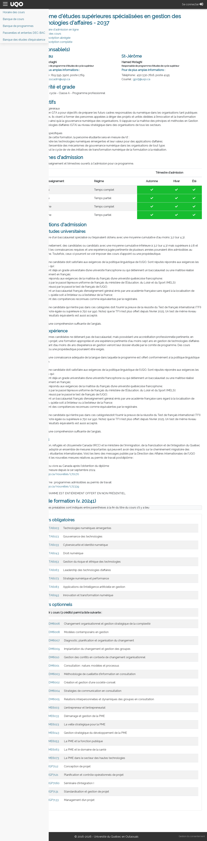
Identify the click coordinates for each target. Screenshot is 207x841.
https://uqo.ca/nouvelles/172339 (75, 503)
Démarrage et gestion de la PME (102, 732)
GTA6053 (70, 578)
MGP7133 (70, 816)
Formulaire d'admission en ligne (76, 29)
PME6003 (70, 724)
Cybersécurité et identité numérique (103, 561)
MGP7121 (70, 791)
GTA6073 (70, 595)
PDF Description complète (73, 42)
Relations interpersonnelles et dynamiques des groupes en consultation (127, 715)
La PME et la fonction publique (101, 757)
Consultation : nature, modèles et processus (109, 682)
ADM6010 (70, 673)
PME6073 (70, 774)
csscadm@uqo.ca (76, 79)
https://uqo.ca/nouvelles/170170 (75, 490)
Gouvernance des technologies (100, 553)
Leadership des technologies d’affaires (105, 586)
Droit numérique (91, 569)
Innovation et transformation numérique (106, 611)
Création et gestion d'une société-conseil (107, 699)
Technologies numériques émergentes (105, 544)
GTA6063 (70, 586)
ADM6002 (70, 699)
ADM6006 (71, 640)
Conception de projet (95, 782)
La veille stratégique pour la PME (102, 740)
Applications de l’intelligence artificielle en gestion (112, 603)
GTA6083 (70, 603)
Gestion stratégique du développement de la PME (113, 749)
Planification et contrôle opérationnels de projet (111, 791)
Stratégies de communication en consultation (110, 707)
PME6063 (70, 766)
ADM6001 (70, 682)
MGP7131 (70, 808)
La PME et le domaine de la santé (103, 766)
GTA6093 (70, 611)
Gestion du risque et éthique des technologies (109, 578)
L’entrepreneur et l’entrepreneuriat (102, 724)
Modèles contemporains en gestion (104, 648)
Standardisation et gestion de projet (104, 808)
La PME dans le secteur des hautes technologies (112, 774)
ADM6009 (71, 665)
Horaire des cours (68, 33)
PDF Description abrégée (72, 37)
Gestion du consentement (192, 836)
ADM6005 (70, 715)
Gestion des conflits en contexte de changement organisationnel (122, 673)
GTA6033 (70, 561)
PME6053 (70, 757)
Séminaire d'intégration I (97, 799)
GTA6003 (70, 544)
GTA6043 (70, 569)
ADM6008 (71, 648)
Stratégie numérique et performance (104, 595)
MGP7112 (70, 782)
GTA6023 (70, 553)
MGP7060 (70, 799)
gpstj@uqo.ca (150, 79)
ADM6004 (71, 707)
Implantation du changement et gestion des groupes (115, 665)
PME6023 (70, 740)
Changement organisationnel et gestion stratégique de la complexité (125, 640)
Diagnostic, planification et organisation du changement (117, 657)
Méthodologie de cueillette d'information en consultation (117, 690)
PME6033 (70, 732)
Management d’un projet (97, 816)
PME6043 (70, 749)
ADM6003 (70, 690)
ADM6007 (70, 657)
